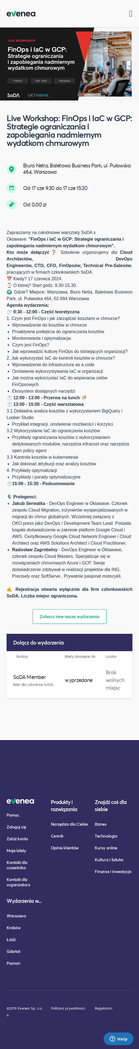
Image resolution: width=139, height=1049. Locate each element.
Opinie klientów (65, 847)
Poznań (13, 963)
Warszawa (16, 915)
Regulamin (103, 1008)
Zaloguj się (16, 827)
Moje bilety (16, 850)
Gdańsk (13, 951)
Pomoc (13, 815)
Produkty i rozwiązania (64, 805)
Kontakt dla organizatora (18, 882)
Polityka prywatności (68, 1008)
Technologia (106, 836)
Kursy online (106, 847)
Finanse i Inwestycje (113, 871)
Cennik (57, 836)
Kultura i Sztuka (109, 859)
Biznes (100, 824)
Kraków (14, 927)
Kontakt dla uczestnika (17, 865)
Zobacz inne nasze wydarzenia (69, 616)
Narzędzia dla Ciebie (69, 824)
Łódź (11, 939)
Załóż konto (17, 838)
